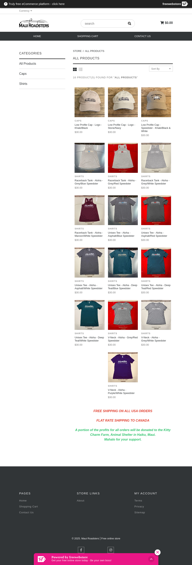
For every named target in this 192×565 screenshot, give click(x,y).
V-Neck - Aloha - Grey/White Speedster (153, 339)
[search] (129, 23)
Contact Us (142, 36)
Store (77, 51)
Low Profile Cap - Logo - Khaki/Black (88, 126)
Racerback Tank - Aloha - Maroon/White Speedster (89, 234)
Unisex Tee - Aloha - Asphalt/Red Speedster (154, 234)
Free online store (110, 538)
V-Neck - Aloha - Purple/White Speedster (121, 391)
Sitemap (139, 512)
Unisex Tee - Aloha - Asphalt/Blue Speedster (121, 234)
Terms (138, 500)
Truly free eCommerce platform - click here (37, 4)
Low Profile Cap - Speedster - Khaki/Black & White (156, 128)
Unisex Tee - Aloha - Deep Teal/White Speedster (89, 339)
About (80, 500)
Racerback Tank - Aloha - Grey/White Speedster (155, 182)
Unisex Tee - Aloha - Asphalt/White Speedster (88, 287)
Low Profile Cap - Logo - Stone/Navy (121, 126)
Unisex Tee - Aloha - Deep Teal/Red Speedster (155, 287)
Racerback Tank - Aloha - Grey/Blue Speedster (89, 182)
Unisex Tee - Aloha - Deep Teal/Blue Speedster (122, 287)
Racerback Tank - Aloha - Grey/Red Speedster (122, 182)
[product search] (103, 24)
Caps (22, 73)
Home (37, 36)
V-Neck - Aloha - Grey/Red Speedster (123, 339)
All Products (27, 63)
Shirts (23, 83)
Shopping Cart (87, 36)
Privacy (139, 506)
